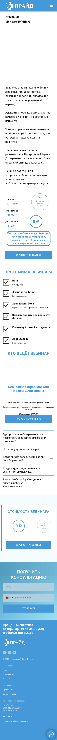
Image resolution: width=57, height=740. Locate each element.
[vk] (5, 652)
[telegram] (14, 652)
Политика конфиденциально (14, 721)
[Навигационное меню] (51, 6)
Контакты (6, 679)
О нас (5, 670)
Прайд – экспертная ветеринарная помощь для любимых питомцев (23, 629)
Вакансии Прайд (9, 694)
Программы (8, 690)
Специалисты (8, 674)
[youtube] (9, 652)
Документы (7, 716)
